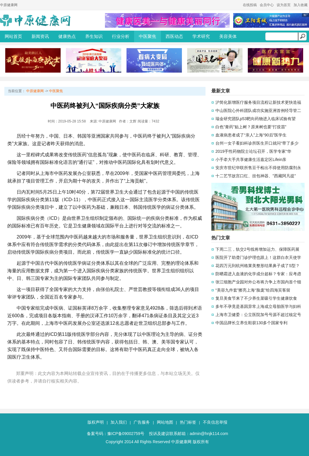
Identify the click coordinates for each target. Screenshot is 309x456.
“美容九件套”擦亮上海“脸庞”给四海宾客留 (252, 290)
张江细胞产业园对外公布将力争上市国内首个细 (258, 282)
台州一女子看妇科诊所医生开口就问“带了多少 (257, 143)
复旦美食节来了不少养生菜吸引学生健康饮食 (256, 298)
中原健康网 (8, 5)
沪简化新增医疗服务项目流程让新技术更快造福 (258, 102)
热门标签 (188, 422)
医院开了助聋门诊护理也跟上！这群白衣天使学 (258, 257)
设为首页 (284, 5)
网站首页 (13, 36)
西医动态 (174, 36)
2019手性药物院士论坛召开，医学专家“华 (253, 151)
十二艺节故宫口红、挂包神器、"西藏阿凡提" (255, 175)
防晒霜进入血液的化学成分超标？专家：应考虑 (258, 273)
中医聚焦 (147, 36)
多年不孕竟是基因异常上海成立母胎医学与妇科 (258, 306)
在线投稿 (250, 5)
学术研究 (201, 36)
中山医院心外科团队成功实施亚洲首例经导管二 (258, 110)
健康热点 (67, 36)
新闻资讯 (40, 36)
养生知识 (94, 36)
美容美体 (228, 36)
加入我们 (118, 422)
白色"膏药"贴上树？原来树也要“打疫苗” (250, 126)
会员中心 (267, 5)
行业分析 (120, 36)
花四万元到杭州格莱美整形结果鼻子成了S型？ (257, 265)
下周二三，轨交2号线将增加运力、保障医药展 (257, 249)
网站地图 (165, 422)
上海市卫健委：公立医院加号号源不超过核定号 (258, 314)
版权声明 (95, 422)
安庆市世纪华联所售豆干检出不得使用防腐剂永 (258, 167)
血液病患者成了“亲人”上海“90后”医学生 (251, 135)
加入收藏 (301, 5)
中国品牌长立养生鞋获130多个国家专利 (251, 322)
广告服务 (142, 422)
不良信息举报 (215, 422)
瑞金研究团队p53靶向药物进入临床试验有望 (255, 118)
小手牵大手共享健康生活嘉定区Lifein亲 (250, 159)
